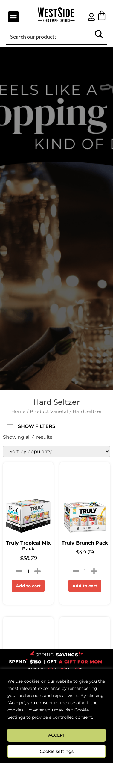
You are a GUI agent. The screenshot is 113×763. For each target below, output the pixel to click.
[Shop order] (56, 451)
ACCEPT (56, 735)
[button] (13, 17)
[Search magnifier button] (99, 36)
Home (18, 411)
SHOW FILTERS (31, 423)
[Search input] (49, 36)
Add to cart (28, 586)
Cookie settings (57, 751)
